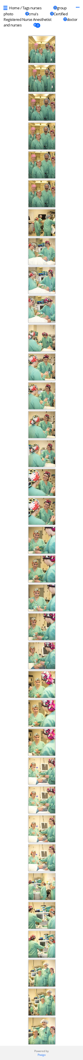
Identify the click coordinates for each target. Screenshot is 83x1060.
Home (14, 7)
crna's (33, 13)
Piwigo (42, 1055)
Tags (26, 7)
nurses (35, 7)
